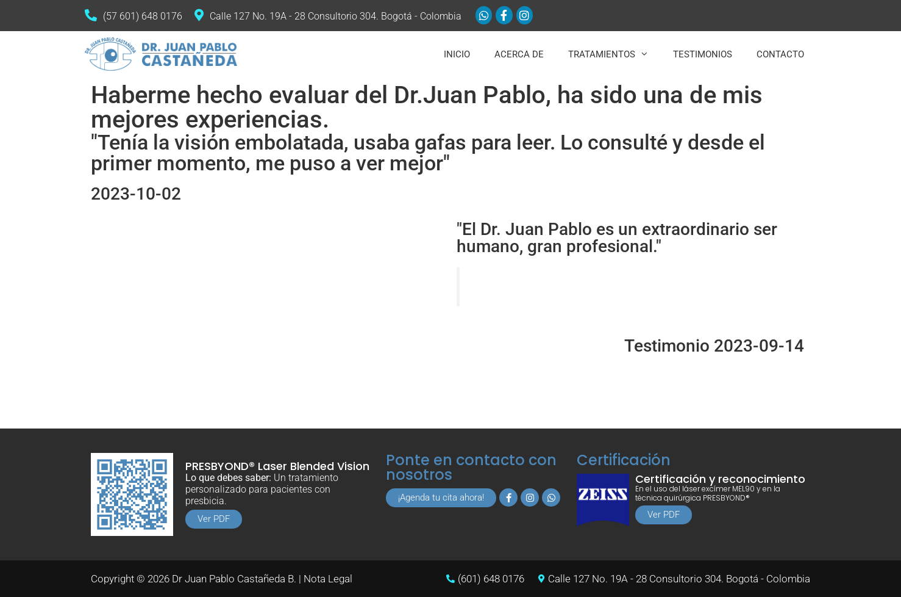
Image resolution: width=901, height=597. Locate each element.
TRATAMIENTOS (614, 54)
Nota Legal (328, 579)
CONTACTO (780, 54)
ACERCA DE (519, 54)
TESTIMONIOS (702, 54)
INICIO (457, 54)
